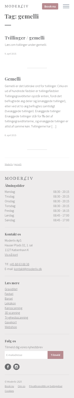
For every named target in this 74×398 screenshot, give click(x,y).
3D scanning (12, 313)
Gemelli (13, 79)
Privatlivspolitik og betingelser (45, 386)
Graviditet (11, 289)
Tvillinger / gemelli (25, 38)
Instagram (16, 367)
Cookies (9, 391)
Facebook (8, 367)
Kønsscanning (13, 308)
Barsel (9, 298)
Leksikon (10, 303)
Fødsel (9, 294)
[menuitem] (37, 289)
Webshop (11, 327)
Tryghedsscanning (16, 317)
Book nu (50, 6)
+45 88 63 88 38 (19, 264)
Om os (21, 386)
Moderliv (16, 6)
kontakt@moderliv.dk (28, 269)
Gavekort (11, 322)
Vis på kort (11, 255)
